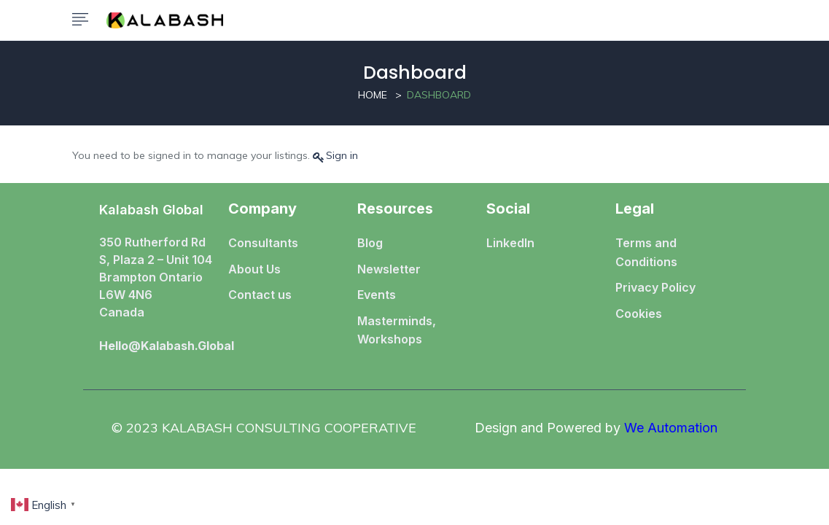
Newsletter (389, 269)
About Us (254, 269)
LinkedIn (510, 243)
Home (372, 94)
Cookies (638, 313)
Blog (370, 243)
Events (376, 294)
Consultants (263, 243)
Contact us (260, 294)
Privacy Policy (655, 287)
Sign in (342, 155)
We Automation (670, 427)
